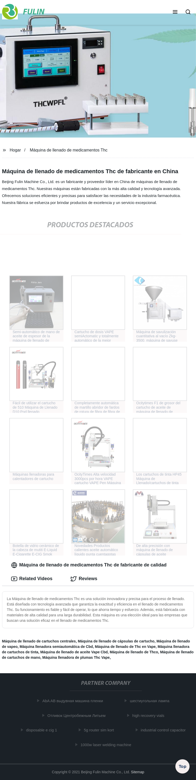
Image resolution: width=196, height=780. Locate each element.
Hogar (15, 150)
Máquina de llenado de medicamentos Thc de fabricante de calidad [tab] (89, 565)
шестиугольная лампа (150, 701)
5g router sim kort (100, 730)
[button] (175, 12)
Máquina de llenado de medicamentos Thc (68, 150)
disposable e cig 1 (42, 730)
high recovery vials (149, 715)
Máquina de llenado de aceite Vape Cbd (74, 652)
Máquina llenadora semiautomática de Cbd (56, 647)
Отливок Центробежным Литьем (77, 715)
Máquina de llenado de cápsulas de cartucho (116, 641)
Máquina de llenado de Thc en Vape (125, 647)
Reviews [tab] (83, 579)
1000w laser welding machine (106, 745)
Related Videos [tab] (32, 579)
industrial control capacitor (164, 730)
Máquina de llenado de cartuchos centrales (39, 641)
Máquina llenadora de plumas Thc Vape (76, 657)
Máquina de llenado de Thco (134, 652)
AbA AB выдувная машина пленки (73, 701)
